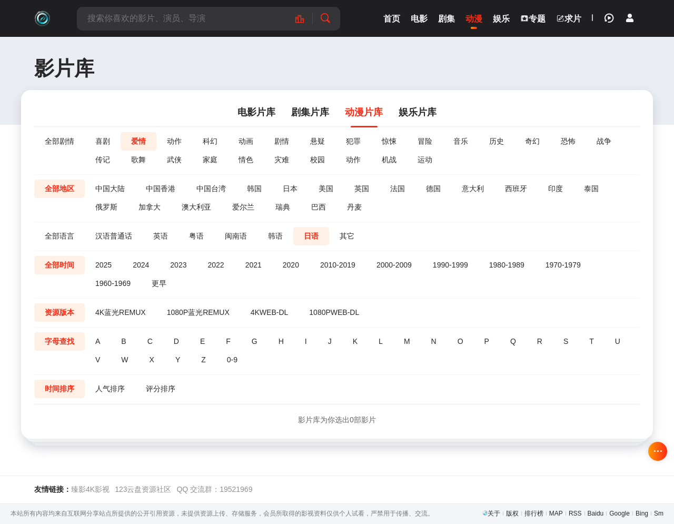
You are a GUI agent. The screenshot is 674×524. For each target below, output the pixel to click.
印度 (555, 188)
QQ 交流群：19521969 (214, 489)
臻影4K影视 (90, 489)
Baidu (596, 513)
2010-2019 (337, 265)
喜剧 (102, 141)
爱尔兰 (243, 207)
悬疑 (317, 141)
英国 (361, 188)
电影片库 (256, 112)
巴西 (318, 207)
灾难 (281, 159)
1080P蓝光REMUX (198, 312)
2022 (215, 265)
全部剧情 (59, 141)
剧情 (281, 141)
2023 (178, 265)
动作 (174, 141)
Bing (642, 513)
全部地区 (59, 188)
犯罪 (353, 141)
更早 (159, 283)
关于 (494, 513)
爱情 (138, 141)
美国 (326, 188)
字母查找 (59, 341)
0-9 (232, 359)
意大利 (473, 188)
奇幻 (532, 141)
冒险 (425, 141)
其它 (347, 236)
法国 (397, 188)
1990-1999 (450, 265)
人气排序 (110, 388)
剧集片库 (310, 112)
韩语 (275, 236)
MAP (556, 513)
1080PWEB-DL (334, 312)
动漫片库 (364, 112)
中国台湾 (211, 188)
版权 (512, 513)
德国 (433, 188)
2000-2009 (394, 265)
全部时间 (59, 265)
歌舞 (138, 159)
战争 (604, 141)
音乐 (460, 141)
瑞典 (282, 207)
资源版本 (59, 312)
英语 (160, 236)
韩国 (254, 188)
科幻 (210, 141)
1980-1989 (506, 265)
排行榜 (533, 513)
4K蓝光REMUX (120, 312)
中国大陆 (110, 188)
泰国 (591, 188)
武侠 (174, 159)
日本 (290, 188)
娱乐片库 (418, 112)
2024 (141, 265)
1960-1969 (113, 283)
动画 (246, 141)
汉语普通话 (113, 236)
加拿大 (149, 207)
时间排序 (59, 388)
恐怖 (568, 141)
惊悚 (389, 141)
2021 (253, 265)
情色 (246, 159)
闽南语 (236, 236)
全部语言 (59, 236)
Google (619, 513)
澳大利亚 (196, 207)
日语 (311, 236)
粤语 (196, 236)
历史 (496, 141)
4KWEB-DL (270, 312)
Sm (658, 513)
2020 (291, 265)
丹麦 (354, 207)
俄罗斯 (106, 207)
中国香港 (160, 188)
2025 (103, 265)
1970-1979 (563, 265)
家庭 (210, 159)
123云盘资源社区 (143, 489)
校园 (317, 159)
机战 (389, 159)
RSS (575, 513)
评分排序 (160, 388)
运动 (425, 159)
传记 (102, 159)
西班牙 (516, 188)
